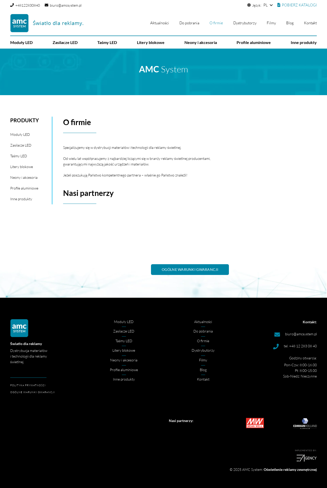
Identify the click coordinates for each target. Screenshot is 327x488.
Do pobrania (203, 331)
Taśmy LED (18, 156)
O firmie (203, 341)
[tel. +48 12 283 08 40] (278, 346)
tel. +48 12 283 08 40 (300, 346)
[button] (268, 5)
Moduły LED (20, 134)
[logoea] (243, 458)
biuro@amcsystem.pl (301, 334)
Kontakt (203, 379)
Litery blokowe (21, 166)
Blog (203, 370)
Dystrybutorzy (203, 350)
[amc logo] (46, 23)
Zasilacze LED (20, 145)
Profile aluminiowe (24, 188)
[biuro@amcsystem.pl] (279, 334)
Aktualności (203, 321)
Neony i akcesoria (24, 177)
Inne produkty (21, 199)
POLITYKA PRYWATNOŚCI (28, 385)
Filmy (203, 360)
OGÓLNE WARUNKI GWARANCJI (32, 392)
